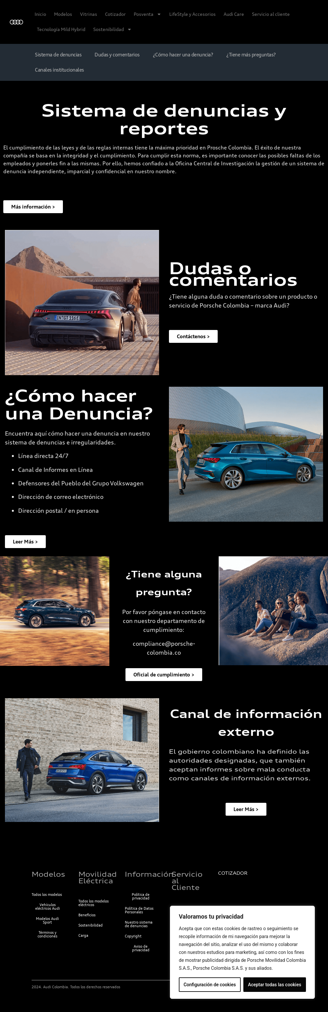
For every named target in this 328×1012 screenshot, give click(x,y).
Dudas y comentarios (117, 54)
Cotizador (115, 14)
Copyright (133, 936)
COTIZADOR (232, 873)
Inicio (40, 14)
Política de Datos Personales (139, 910)
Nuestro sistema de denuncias (138, 924)
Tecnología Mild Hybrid (61, 29)
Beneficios (87, 915)
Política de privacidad (141, 896)
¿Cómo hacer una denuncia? (183, 54)
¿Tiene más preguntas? (251, 54)
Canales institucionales (59, 70)
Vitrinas (88, 14)
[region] (242, 952)
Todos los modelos (47, 894)
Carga (83, 935)
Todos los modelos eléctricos (93, 903)
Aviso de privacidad (141, 948)
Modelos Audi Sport (47, 920)
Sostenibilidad (112, 29)
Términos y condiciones (47, 934)
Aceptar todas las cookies (274, 984)
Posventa (147, 14)
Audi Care (234, 14)
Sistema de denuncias (58, 54)
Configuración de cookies (209, 984)
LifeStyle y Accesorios (192, 14)
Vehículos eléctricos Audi (47, 906)
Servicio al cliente (271, 14)
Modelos (63, 14)
